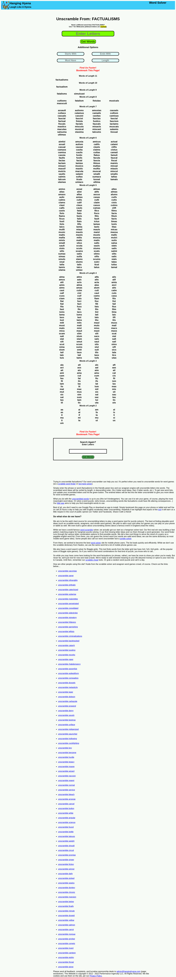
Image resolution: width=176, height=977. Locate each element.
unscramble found (66, 827)
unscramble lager (65, 692)
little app (60, 503)
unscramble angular (66, 818)
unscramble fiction (66, 864)
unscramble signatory (67, 617)
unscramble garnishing (68, 627)
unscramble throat (66, 962)
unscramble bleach (66, 794)
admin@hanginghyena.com (128, 971)
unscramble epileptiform (68, 673)
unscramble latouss (66, 836)
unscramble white (65, 813)
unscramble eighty (66, 957)
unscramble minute (66, 911)
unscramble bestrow (67, 720)
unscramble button (66, 808)
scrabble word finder (67, 484)
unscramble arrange (66, 799)
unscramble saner (66, 576)
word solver (96, 543)
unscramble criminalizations (70, 636)
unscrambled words (80, 499)
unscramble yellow (66, 920)
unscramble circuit (66, 850)
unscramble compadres (68, 678)
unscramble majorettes (68, 599)
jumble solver (125, 539)
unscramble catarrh (66, 645)
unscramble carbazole (67, 701)
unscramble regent (66, 780)
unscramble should (66, 846)
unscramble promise (67, 855)
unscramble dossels (66, 683)
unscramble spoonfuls (67, 669)
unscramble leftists (66, 631)
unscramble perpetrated (68, 604)
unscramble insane (66, 766)
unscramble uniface (66, 725)
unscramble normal (66, 785)
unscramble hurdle (66, 757)
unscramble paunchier (67, 734)
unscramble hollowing (67, 739)
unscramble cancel (66, 804)
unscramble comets (66, 943)
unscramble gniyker (66, 939)
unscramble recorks (66, 655)
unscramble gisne (65, 967)
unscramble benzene (67, 753)
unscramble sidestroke (68, 613)
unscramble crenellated (68, 608)
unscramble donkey (66, 888)
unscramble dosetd (66, 916)
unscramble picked (66, 878)
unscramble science (66, 822)
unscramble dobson (66, 697)
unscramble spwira (66, 883)
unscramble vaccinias (67, 571)
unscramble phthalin (67, 585)
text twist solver (85, 484)
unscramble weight (66, 841)
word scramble (86, 530)
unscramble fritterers (67, 622)
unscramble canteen (67, 953)
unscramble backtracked (68, 641)
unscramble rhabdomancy (69, 664)
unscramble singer (66, 860)
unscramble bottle (65, 832)
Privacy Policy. (96, 976)
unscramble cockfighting (68, 743)
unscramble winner (66, 869)
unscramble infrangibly (68, 580)
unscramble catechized (68, 590)
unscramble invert (65, 948)
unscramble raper (65, 659)
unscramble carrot (66, 929)
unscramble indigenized (68, 729)
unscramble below (66, 902)
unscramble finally (66, 906)
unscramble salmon (66, 925)
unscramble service (66, 790)
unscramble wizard (66, 771)
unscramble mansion (67, 897)
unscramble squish (66, 715)
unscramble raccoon (67, 776)
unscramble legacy (66, 762)
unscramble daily (65, 874)
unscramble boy (65, 748)
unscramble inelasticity (68, 687)
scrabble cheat (91, 560)
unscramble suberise (67, 594)
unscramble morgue (66, 934)
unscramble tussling (66, 650)
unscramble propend (67, 706)
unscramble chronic (66, 892)
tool (159, 510)
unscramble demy (65, 711)
